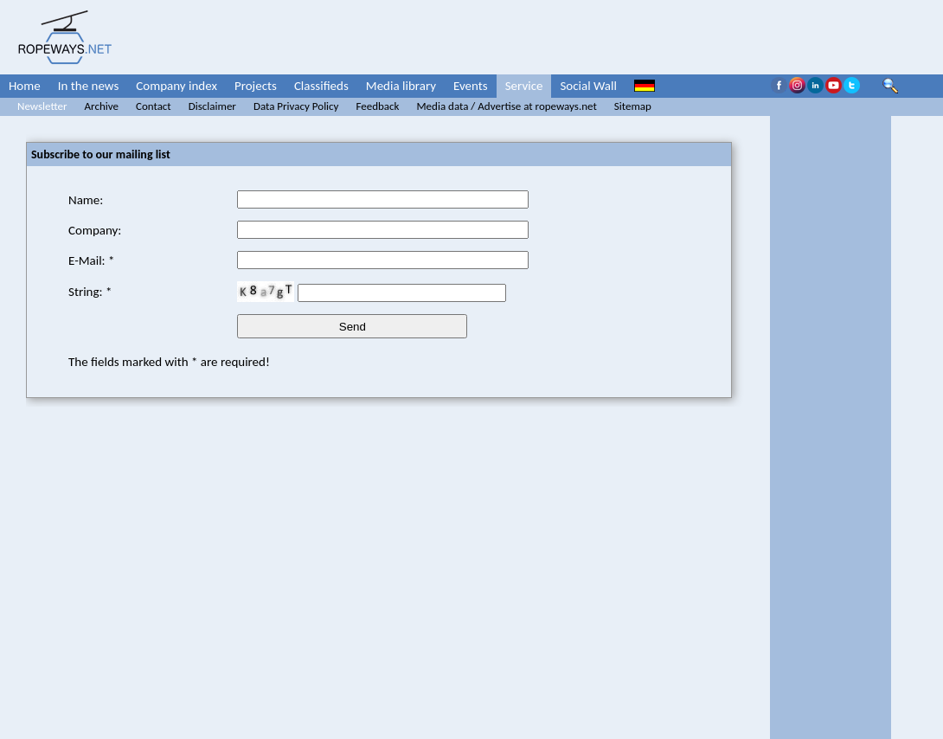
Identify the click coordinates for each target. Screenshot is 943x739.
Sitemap (632, 106)
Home (25, 85)
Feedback (377, 106)
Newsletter (42, 106)
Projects (255, 85)
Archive (102, 106)
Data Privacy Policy (296, 106)
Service (524, 85)
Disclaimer (212, 106)
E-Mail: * (91, 260)
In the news (88, 85)
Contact (153, 106)
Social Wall (588, 85)
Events (470, 85)
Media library (401, 85)
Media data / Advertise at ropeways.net (507, 106)
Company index (176, 85)
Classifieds (321, 85)
